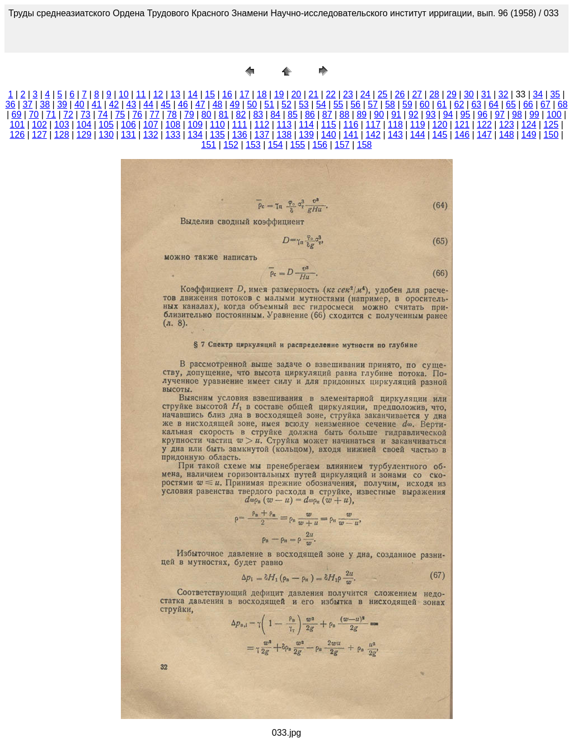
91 (396, 114)
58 (390, 104)
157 (342, 145)
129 (84, 134)
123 (506, 124)
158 (364, 145)
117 (373, 124)
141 (351, 134)
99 (534, 114)
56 (355, 104)
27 (417, 94)
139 (306, 134)
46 (183, 104)
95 (466, 114)
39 (62, 104)
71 (51, 114)
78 (172, 114)
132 (150, 134)
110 (217, 124)
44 (148, 104)
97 (500, 114)
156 (319, 145)
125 (550, 124)
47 (200, 104)
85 (293, 114)
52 (286, 104)
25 (383, 94)
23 (348, 94)
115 (328, 124)
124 (529, 124)
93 (431, 114)
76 (137, 114)
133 (173, 134)
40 (79, 104)
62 (459, 104)
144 (417, 134)
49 (235, 104)
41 (97, 104)
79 (189, 114)
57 (373, 104)
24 (365, 94)
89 (361, 114)
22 (331, 94)
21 (313, 94)
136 (239, 134)
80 (206, 114)
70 (34, 114)
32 (504, 94)
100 (554, 114)
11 (141, 94)
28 (434, 94)
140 (328, 134)
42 (114, 104)
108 (173, 124)
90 (379, 114)
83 (258, 114)
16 (227, 94)
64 (494, 104)
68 (563, 104)
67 (546, 104)
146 (461, 134)
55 (339, 104)
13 (176, 94)
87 (327, 114)
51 (269, 104)
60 (425, 104)
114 (306, 124)
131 (128, 134)
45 (166, 104)
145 (440, 134)
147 (484, 134)
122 (484, 124)
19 (279, 94)
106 (128, 124)
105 (106, 124)
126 (17, 134)
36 (11, 104)
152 (230, 145)
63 (476, 104)
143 (395, 134)
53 (304, 104)
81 (224, 114)
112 (262, 124)
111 (239, 124)
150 (550, 134)
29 (452, 94)
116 (351, 124)
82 (241, 114)
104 (84, 124)
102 (39, 124)
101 (17, 124)
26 (400, 94)
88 (345, 114)
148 (506, 134)
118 (395, 124)
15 (210, 94)
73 (86, 114)
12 (158, 94)
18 (262, 94)
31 (486, 94)
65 (511, 104)
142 (373, 134)
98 (517, 114)
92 (413, 114)
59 (407, 104)
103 (61, 124)
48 (218, 104)
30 (469, 94)
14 (192, 94)
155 (298, 145)
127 (39, 134)
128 (61, 134)
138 (284, 134)
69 (17, 114)
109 (195, 124)
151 (209, 145)
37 (27, 104)
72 (68, 114)
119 (417, 124)
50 (252, 104)
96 (482, 114)
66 (528, 104)
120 (440, 124)
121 (461, 124)
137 (262, 134)
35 (555, 94)
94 (448, 114)
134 (195, 134)
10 (124, 94)
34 (538, 94)
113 (284, 124)
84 (275, 114)
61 (442, 104)
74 (103, 114)
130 (106, 134)
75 (120, 114)
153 (253, 145)
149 (529, 134)
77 (154, 114)
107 (150, 124)
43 (131, 104)
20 (296, 94)
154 (275, 145)
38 (45, 104)
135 (217, 134)
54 (321, 104)
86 (310, 114)
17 (244, 94)
